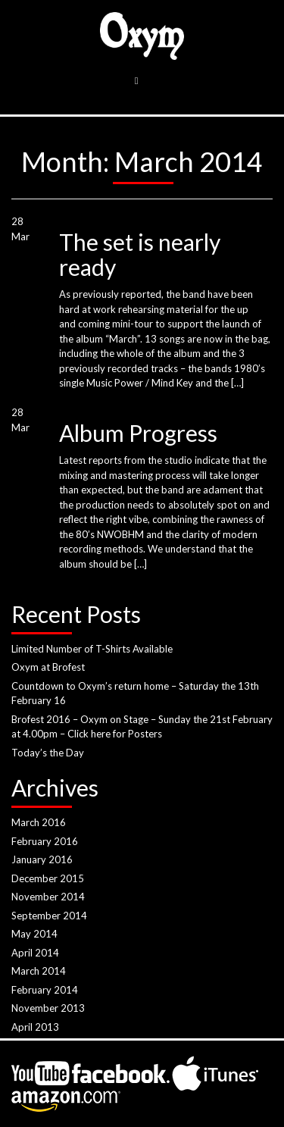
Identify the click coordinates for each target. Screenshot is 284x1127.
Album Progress (138, 432)
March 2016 (38, 822)
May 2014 (34, 934)
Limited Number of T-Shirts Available (92, 649)
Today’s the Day (47, 753)
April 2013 (35, 1027)
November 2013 (48, 1008)
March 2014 (38, 971)
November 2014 (48, 897)
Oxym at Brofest (48, 667)
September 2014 (49, 915)
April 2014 (35, 953)
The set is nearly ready (139, 254)
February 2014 (44, 990)
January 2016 (42, 859)
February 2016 (44, 841)
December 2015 (47, 878)
